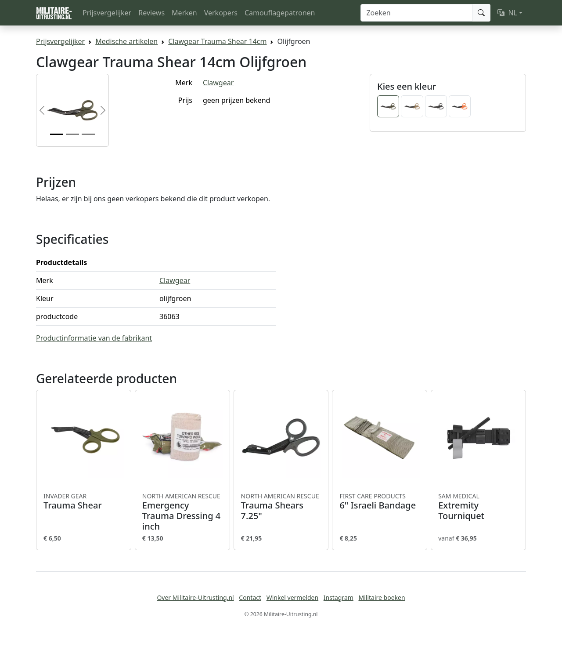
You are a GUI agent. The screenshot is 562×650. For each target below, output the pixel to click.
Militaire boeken (381, 597)
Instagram (338, 597)
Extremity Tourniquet (478, 507)
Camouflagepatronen (280, 13)
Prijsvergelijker (107, 13)
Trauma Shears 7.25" (281, 507)
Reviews (151, 13)
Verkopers (221, 13)
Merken (184, 13)
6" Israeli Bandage (379, 501)
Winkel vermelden (292, 597)
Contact (250, 597)
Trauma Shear (83, 501)
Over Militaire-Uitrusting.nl (195, 597)
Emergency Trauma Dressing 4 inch (182, 512)
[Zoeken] (416, 13)
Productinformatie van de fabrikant (94, 338)
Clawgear (218, 82)
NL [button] (507, 13)
